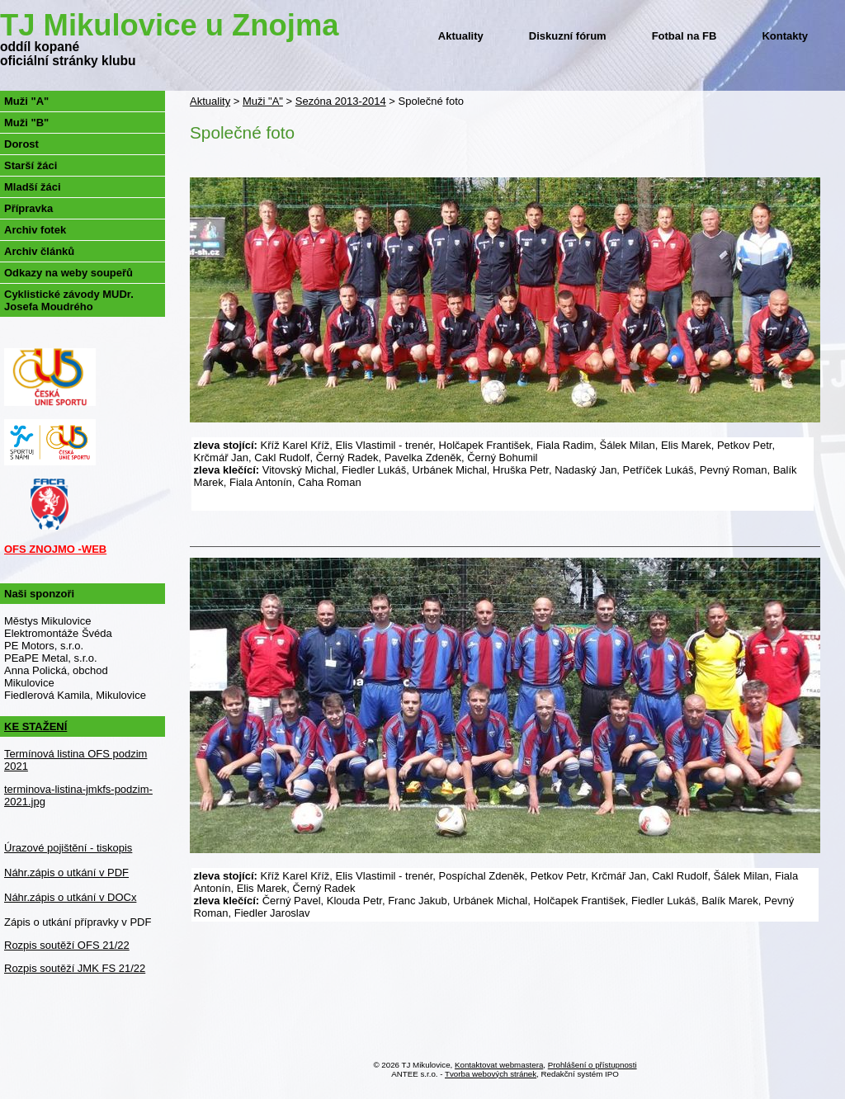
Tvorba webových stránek (490, 1073)
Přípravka (28, 208)
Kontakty (785, 36)
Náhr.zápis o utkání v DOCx (70, 897)
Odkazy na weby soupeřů (68, 272)
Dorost (21, 144)
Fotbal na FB (684, 36)
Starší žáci (30, 165)
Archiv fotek (35, 230)
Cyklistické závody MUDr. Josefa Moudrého (69, 300)
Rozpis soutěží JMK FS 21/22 (74, 968)
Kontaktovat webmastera (499, 1064)
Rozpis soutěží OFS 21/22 (67, 945)
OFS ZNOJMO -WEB (55, 549)
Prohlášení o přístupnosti (592, 1064)
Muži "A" (263, 101)
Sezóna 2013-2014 (340, 101)
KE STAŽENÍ (35, 726)
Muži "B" (26, 122)
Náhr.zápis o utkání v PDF (66, 872)
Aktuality (461, 36)
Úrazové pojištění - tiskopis (68, 848)
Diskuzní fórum (568, 36)
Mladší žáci (32, 187)
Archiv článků (39, 251)
